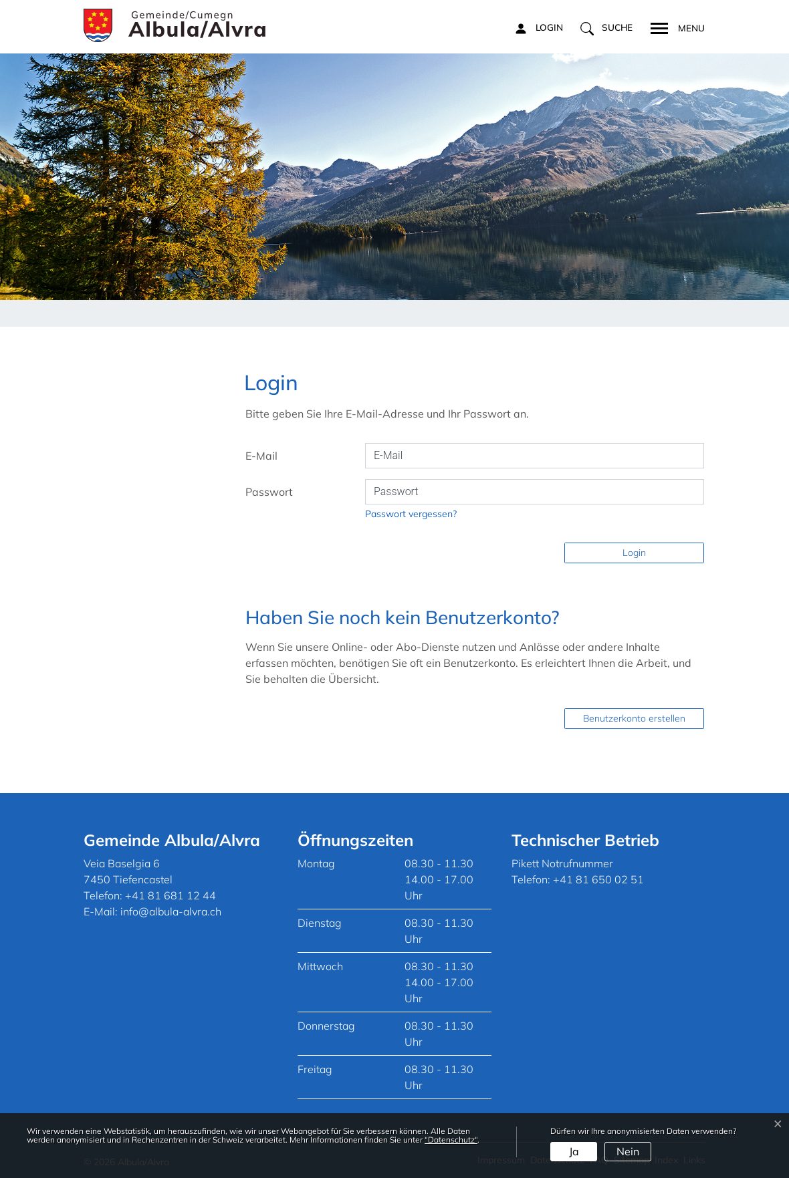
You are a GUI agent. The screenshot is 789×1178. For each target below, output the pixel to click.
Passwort (269, 491)
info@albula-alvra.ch (170, 911)
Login (634, 553)
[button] (606, 28)
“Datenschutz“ (451, 1140)
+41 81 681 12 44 (170, 895)
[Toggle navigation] (673, 26)
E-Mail (261, 455)
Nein (627, 1151)
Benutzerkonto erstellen (634, 718)
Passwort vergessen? (411, 514)
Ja (574, 1151)
